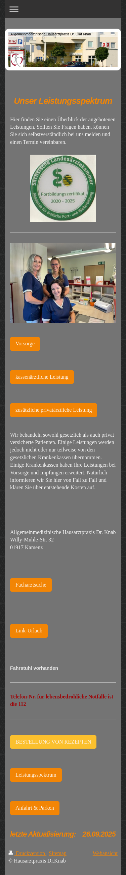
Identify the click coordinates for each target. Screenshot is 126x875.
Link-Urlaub (28, 630)
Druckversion (27, 853)
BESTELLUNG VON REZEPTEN (53, 742)
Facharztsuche (30, 585)
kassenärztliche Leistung (42, 377)
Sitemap (57, 853)
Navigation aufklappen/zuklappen (63, 9)
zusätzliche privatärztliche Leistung (53, 410)
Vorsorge (25, 343)
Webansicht (105, 853)
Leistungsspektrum (35, 775)
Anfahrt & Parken (34, 808)
